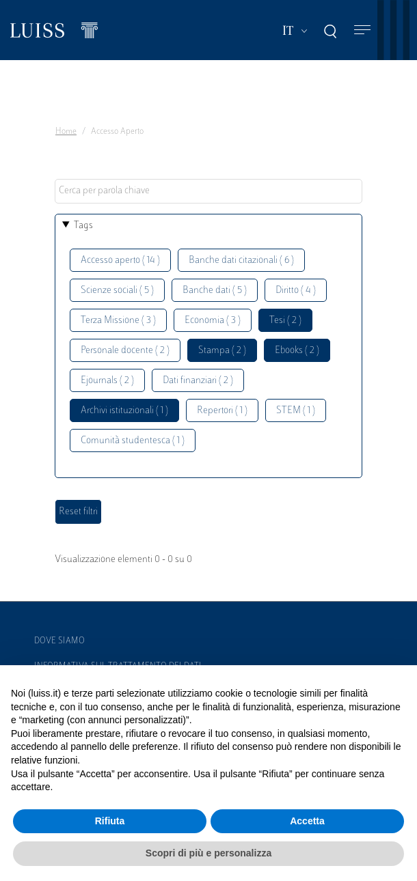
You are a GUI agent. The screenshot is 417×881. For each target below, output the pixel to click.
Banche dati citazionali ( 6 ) (241, 260)
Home (66, 132)
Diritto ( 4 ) (295, 290)
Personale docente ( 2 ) (125, 351)
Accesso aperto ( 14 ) (120, 260)
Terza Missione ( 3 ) (118, 321)
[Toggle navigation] (362, 30)
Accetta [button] (307, 820)
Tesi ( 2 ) (285, 321)
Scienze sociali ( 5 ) (117, 290)
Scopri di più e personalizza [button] (208, 853)
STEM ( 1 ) (295, 411)
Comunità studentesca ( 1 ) (133, 441)
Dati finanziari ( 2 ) (198, 381)
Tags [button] (83, 226)
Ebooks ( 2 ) (297, 351)
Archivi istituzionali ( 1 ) (124, 411)
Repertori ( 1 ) (222, 411)
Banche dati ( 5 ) (215, 290)
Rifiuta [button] (110, 820)
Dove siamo (59, 641)
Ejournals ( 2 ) (107, 381)
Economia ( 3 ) (213, 321)
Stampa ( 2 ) (222, 351)
